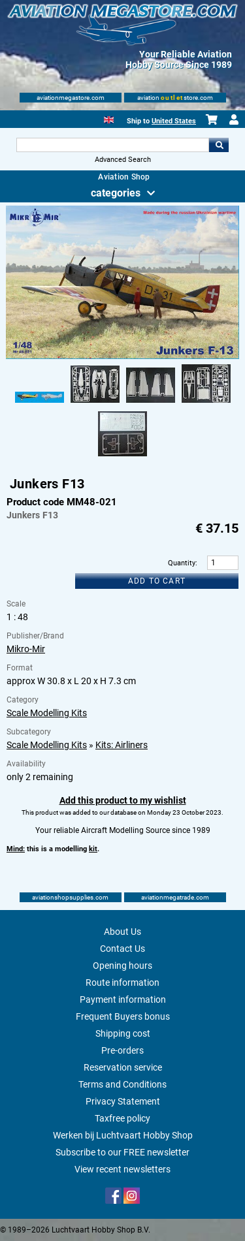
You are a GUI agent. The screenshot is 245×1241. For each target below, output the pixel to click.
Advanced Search (123, 159)
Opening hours (122, 965)
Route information (122, 982)
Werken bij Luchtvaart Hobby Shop (123, 1135)
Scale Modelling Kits (47, 713)
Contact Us (122, 948)
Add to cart (157, 581)
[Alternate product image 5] (122, 457)
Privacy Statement (123, 1101)
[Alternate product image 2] (95, 403)
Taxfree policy (122, 1118)
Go (219, 145)
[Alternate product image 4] (206, 403)
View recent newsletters (122, 1169)
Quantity (181, 563)
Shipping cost (122, 1033)
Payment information (123, 999)
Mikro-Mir (26, 649)
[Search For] (113, 145)
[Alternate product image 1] (39, 403)
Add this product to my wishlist (122, 800)
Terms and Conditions (122, 1084)
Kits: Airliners (121, 745)
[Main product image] (122, 356)
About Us (122, 931)
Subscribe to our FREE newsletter (122, 1152)
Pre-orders (122, 1050)
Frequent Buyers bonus (123, 1016)
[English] (109, 118)
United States (174, 121)
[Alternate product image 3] (150, 403)
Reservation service (123, 1067)
